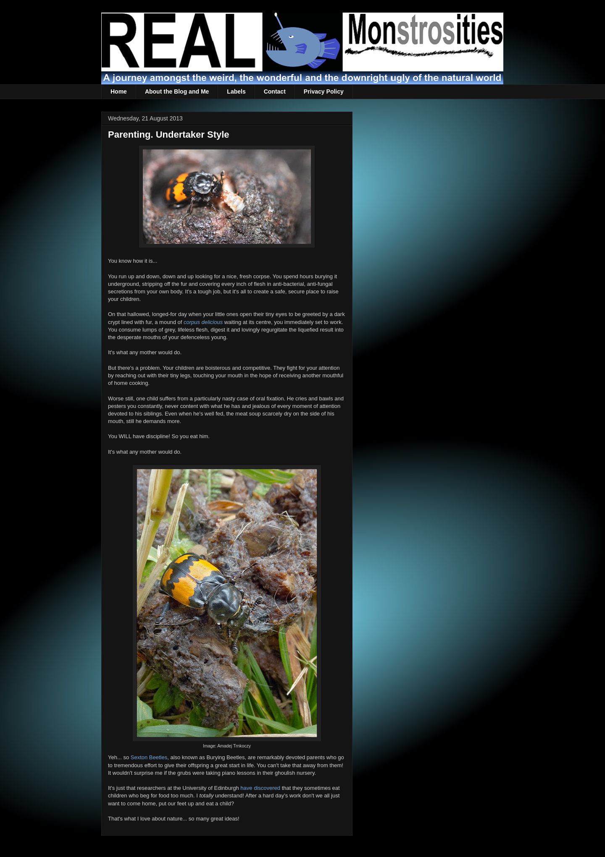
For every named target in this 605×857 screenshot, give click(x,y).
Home (118, 91)
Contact (275, 91)
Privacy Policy (324, 91)
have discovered (260, 788)
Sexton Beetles (149, 757)
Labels (236, 91)
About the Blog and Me (177, 91)
